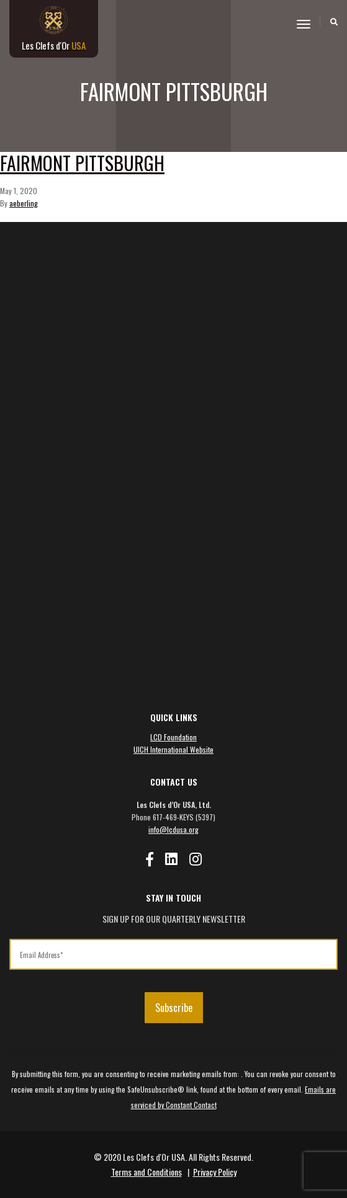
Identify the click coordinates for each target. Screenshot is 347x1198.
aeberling (23, 203)
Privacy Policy (215, 1171)
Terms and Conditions (146, 1171)
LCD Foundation (173, 737)
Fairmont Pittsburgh (82, 163)
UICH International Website (173, 749)
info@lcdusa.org (173, 829)
